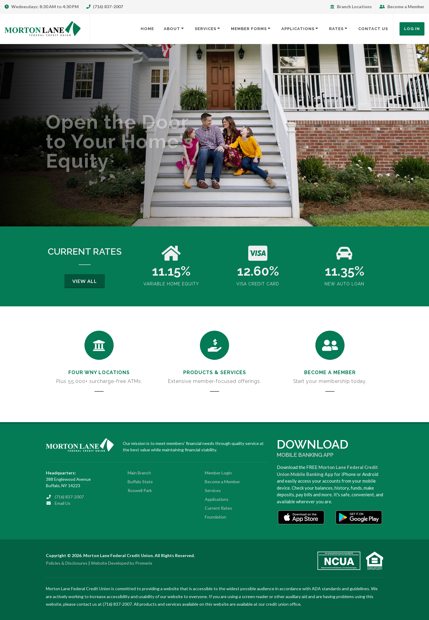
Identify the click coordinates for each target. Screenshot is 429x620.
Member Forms (251, 28)
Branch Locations (351, 6)
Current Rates (218, 508)
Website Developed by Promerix (121, 563)
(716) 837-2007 (104, 6)
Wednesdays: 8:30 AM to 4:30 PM (42, 6)
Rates (338, 28)
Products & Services (214, 372)
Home (147, 28)
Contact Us (373, 28)
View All (84, 281)
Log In (412, 28)
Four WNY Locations (99, 372)
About (174, 28)
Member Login (218, 472)
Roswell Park (140, 490)
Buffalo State (140, 481)
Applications (300, 28)
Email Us (62, 503)
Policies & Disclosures (67, 563)
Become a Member (401, 6)
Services (208, 28)
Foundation (215, 516)
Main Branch (139, 472)
